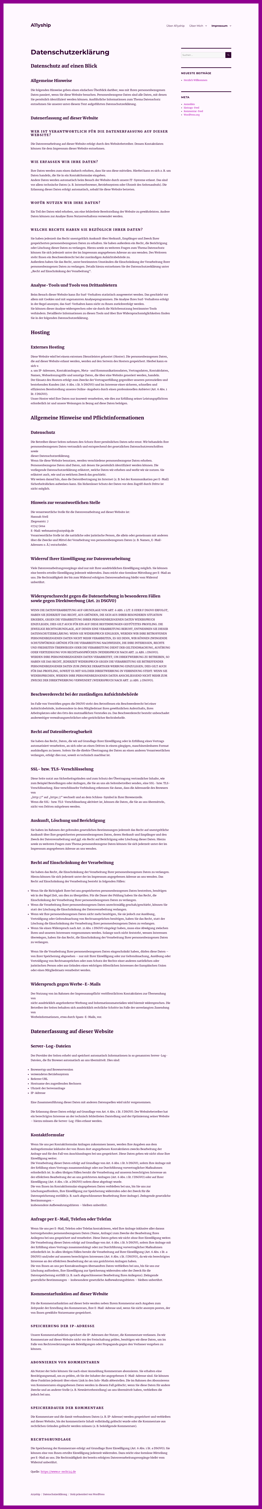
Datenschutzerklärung (55, 1494)
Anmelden (189, 104)
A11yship (41, 25)
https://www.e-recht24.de (58, 1471)
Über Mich (196, 25)
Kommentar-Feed (193, 111)
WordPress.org (192, 114)
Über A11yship (175, 25)
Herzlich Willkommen (195, 80)
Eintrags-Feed (191, 107)
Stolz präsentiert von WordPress (87, 1494)
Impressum (220, 25)
